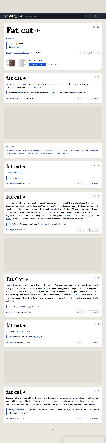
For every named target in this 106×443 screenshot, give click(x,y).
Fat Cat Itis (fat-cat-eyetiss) (87, 150)
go (30, 306)
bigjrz (16, 312)
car (39, 212)
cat (13, 38)
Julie (10, 178)
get (33, 306)
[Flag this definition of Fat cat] (98, 27)
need (50, 92)
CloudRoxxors (18, 98)
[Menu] (100, 16)
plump (10, 172)
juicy (16, 172)
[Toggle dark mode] (95, 16)
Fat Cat (8, 312)
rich (70, 398)
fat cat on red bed (16, 153)
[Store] (90, 16)
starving (21, 306)
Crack (8, 218)
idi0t (14, 419)
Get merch (93, 53)
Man (10, 336)
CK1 (14, 230)
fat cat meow (21, 150)
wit (15, 331)
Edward (68, 215)
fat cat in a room (65, 150)
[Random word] (84, 16)
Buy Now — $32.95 (37, 64)
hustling (48, 224)
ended (41, 224)
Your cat (12, 43)
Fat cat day (49, 150)
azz (23, 331)
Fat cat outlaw (34, 153)
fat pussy (36, 336)
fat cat (8, 98)
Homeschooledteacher (21, 53)
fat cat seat (48, 153)
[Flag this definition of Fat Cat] (98, 278)
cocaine (54, 209)
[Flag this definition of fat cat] (98, 77)
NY (64, 224)
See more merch (52, 64)
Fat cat (8, 53)
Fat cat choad (36, 150)
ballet (71, 409)
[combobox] (52, 16)
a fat (17, 47)
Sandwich (10, 285)
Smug (8, 84)
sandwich (46, 288)
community (36, 87)
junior (74, 92)
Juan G (15, 342)
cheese (78, 294)
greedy (24, 84)
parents (16, 409)
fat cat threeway (63, 153)
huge (10, 38)
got (13, 47)
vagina (21, 172)
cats (19, 92)
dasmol (15, 184)
